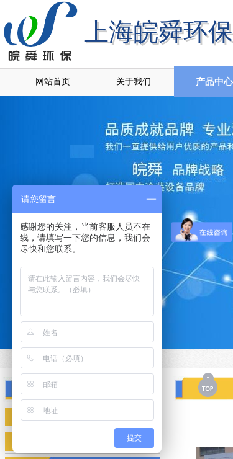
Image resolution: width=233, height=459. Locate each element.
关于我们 (133, 81)
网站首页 (52, 81)
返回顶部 (208, 384)
